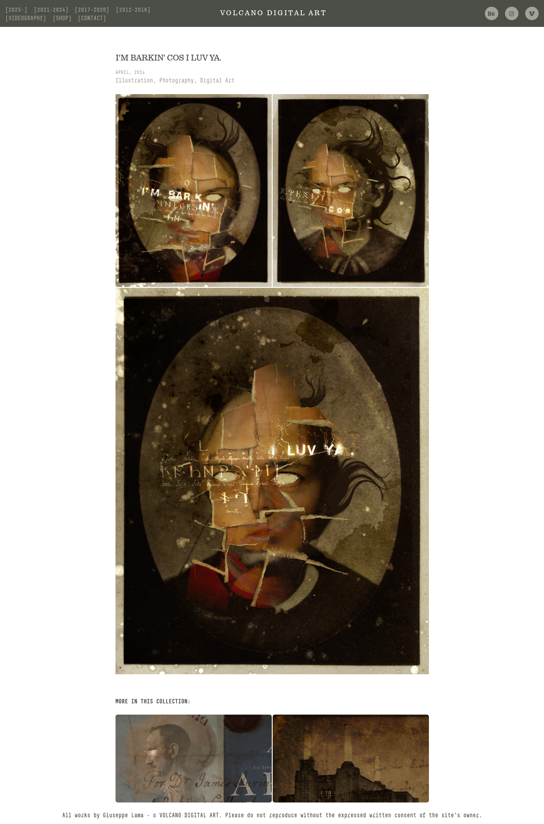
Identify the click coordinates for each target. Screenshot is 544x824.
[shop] (62, 18)
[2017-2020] (92, 9)
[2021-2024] (51, 9)
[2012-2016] (133, 9)
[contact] (92, 18)
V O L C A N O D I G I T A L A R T (272, 13)
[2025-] (16, 9)
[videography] (25, 18)
